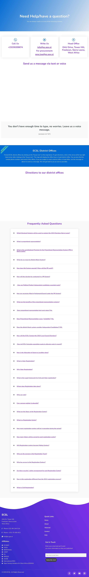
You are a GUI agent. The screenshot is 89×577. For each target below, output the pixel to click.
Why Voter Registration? (25, 370)
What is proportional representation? (29, 242)
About (46, 524)
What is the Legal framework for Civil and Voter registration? (36, 378)
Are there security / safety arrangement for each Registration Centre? (39, 471)
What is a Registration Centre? (26, 420)
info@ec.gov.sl (44, 47)
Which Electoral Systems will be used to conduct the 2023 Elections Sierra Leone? (43, 233)
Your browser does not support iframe (44, 93)
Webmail (47, 528)
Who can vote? (21, 395)
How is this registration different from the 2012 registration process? (39, 479)
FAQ (45, 535)
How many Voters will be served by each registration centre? (36, 437)
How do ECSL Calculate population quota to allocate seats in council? (39, 344)
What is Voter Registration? (26, 361)
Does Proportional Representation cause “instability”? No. (35, 319)
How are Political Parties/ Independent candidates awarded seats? (38, 285)
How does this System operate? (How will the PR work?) (35, 268)
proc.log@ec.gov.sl (44, 54)
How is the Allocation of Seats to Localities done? (32, 353)
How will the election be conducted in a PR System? (33, 277)
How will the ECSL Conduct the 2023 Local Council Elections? (36, 336)
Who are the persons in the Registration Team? (32, 454)
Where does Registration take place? (29, 386)
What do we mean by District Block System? (31, 260)
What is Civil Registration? (25, 488)
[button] (44, 233)
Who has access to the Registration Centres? (31, 462)
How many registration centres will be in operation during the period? (39, 429)
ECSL (5, 514)
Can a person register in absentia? (28, 403)
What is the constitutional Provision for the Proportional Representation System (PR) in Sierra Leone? (45, 250)
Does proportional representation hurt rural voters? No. (34, 311)
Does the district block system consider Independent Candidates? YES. (39, 327)
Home (46, 520)
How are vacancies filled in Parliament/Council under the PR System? (39, 294)
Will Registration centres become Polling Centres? (33, 446)
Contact (46, 531)
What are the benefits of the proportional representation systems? (38, 302)
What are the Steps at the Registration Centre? (32, 412)
